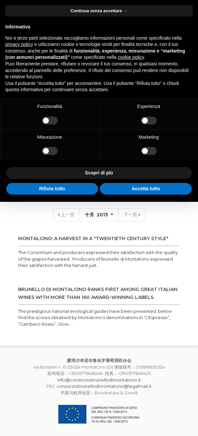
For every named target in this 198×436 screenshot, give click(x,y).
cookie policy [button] (131, 57)
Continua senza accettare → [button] (98, 10)
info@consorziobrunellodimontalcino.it (99, 379)
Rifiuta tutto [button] (52, 188)
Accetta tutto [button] (146, 188)
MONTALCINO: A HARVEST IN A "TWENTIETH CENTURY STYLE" (93, 238)
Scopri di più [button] (99, 172)
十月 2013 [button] (97, 215)
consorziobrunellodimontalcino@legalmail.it (103, 386)
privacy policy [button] (19, 44)
